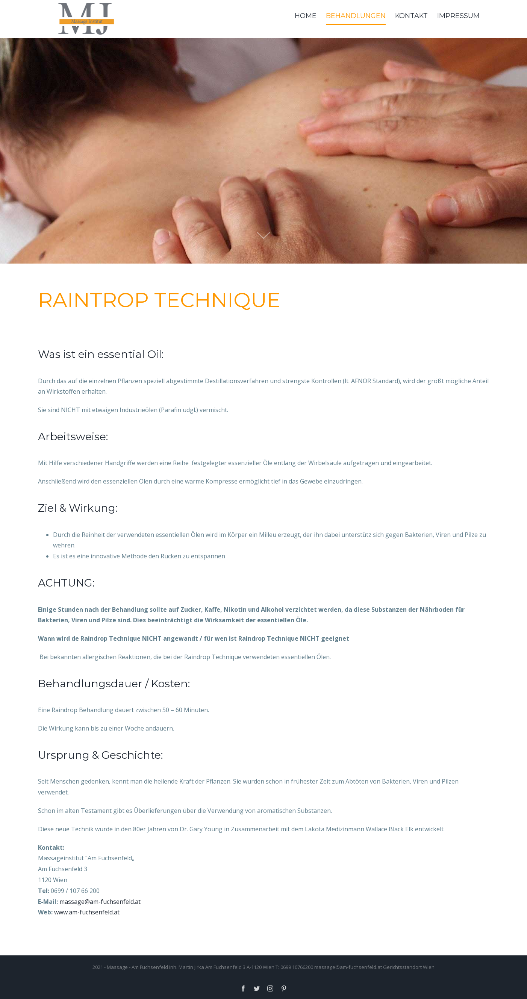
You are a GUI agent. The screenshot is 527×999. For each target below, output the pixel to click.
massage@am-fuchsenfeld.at (100, 901)
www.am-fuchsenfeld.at (87, 912)
